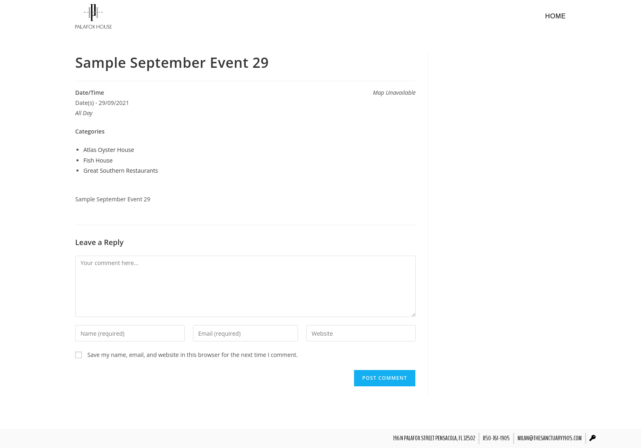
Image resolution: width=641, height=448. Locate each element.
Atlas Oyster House (108, 150)
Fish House (98, 160)
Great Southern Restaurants (120, 170)
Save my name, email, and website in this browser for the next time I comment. (192, 355)
